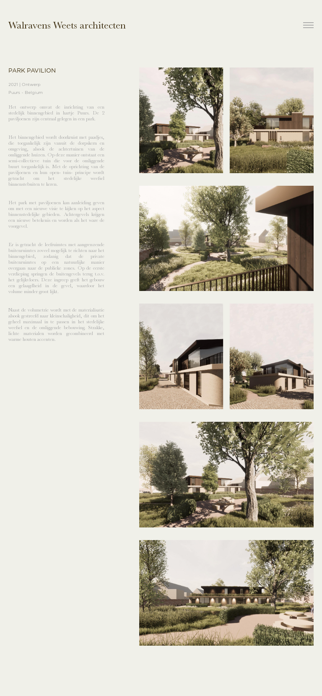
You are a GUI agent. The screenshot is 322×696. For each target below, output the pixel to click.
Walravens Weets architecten (67, 25)
